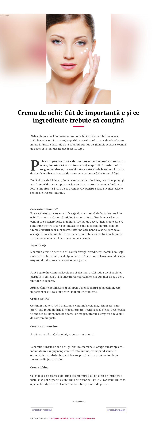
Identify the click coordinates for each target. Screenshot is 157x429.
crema (71, 418)
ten (50, 418)
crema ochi (90, 418)
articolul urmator (116, 409)
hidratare (64, 418)
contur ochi (80, 418)
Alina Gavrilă (80, 401)
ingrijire (55, 418)
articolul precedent (42, 409)
